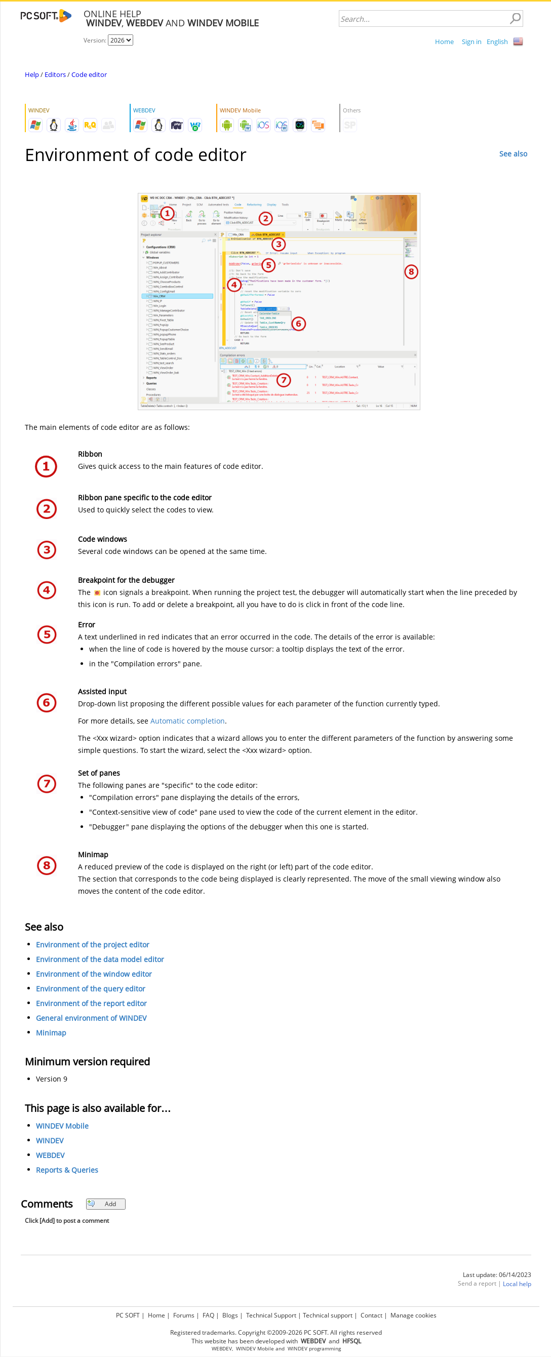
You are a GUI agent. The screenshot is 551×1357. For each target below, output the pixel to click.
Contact (371, 1315)
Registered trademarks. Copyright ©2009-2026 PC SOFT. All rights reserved (276, 1332)
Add (101, 1204)
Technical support (327, 1315)
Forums (183, 1315)
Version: (96, 40)
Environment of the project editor (92, 944)
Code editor (89, 74)
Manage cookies (413, 1315)
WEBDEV (50, 1155)
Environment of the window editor (94, 974)
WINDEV (49, 1140)
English (497, 41)
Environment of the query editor (90, 988)
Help (32, 74)
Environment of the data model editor (100, 959)
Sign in (472, 41)
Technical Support (271, 1315)
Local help (517, 1284)
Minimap (51, 1032)
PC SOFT (128, 1315)
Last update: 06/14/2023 (497, 1274)
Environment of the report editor (91, 1003)
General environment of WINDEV (91, 1018)
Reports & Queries (67, 1170)
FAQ (208, 1315)
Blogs (230, 1315)
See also (513, 153)
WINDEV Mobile (62, 1126)
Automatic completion (187, 721)
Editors (55, 74)
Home (444, 41)
